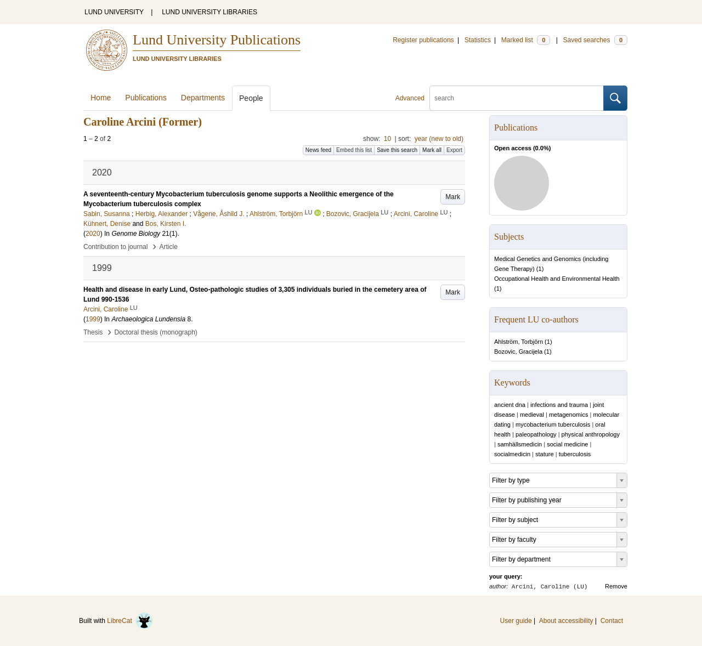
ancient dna (509, 404)
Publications (146, 97)
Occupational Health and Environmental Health (557, 278)
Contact (612, 621)
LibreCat (130, 621)
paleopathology (536, 434)
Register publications (423, 40)
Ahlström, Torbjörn (518, 341)
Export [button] (454, 150)
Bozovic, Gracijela (518, 351)
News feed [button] (318, 150)
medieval (532, 414)
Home (100, 97)
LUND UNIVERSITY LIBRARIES (209, 12)
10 (387, 139)
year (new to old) (439, 139)
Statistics (478, 40)
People (251, 98)
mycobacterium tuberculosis (553, 424)
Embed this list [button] (354, 150)
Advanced (409, 98)
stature (544, 454)
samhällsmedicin (519, 444)
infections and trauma (559, 404)
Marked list (525, 40)
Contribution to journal (115, 247)
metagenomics (568, 414)
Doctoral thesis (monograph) (155, 332)
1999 (93, 319)
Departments (203, 97)
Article (169, 247)
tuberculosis (575, 454)
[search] (516, 98)
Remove (616, 586)
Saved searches (595, 40)
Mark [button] (452, 197)
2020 (93, 233)
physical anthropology (591, 434)
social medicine (567, 444)
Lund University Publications (217, 40)
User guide (516, 621)
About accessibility (566, 621)
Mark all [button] (431, 150)
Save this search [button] (397, 150)
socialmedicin (512, 454)
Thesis (93, 332)
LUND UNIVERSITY (114, 12)
